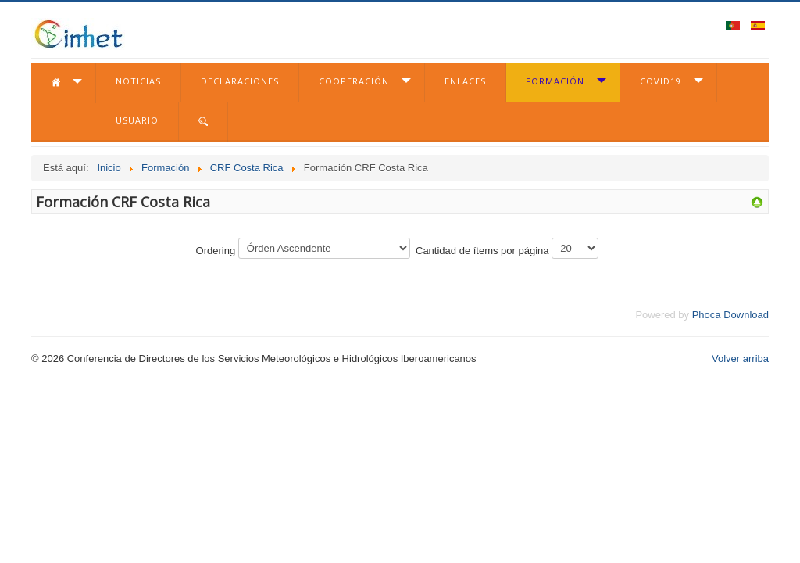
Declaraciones (240, 81)
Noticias (138, 81)
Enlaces (465, 81)
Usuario (137, 120)
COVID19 (660, 81)
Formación (555, 81)
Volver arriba (740, 358)
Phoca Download (730, 315)
